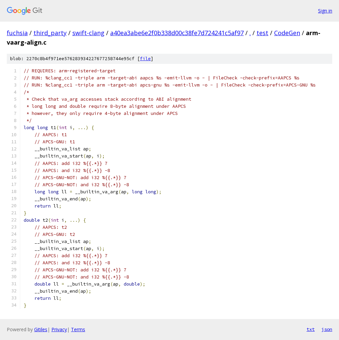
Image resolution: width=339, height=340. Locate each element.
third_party (50, 33)
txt (311, 329)
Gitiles (40, 329)
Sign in (325, 10)
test (262, 33)
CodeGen (287, 33)
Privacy (59, 329)
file (145, 59)
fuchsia (17, 33)
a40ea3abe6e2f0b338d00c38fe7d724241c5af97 (177, 33)
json (326, 329)
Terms (78, 329)
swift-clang (88, 33)
